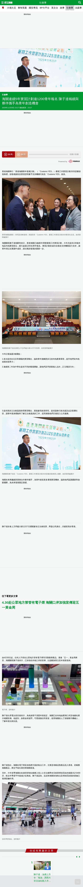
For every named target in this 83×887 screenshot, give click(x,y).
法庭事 (78, 8)
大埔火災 (11, 8)
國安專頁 (33, 8)
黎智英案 (22, 8)
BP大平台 (44, 8)
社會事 (69, 8)
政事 (62, 8)
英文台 (54, 8)
